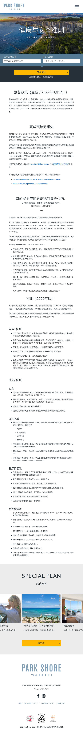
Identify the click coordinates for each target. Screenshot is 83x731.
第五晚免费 (69, 626)
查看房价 (41, 72)
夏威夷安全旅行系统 (61, 164)
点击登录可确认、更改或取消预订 (41, 77)
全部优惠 (41, 643)
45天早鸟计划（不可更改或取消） (40, 626)
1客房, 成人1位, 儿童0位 (54, 61)
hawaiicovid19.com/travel (39, 164)
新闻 (20, 703)
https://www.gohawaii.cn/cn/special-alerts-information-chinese (36, 179)
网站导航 (61, 703)
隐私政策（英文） (31, 703)
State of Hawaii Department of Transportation (30, 184)
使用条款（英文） (48, 703)
